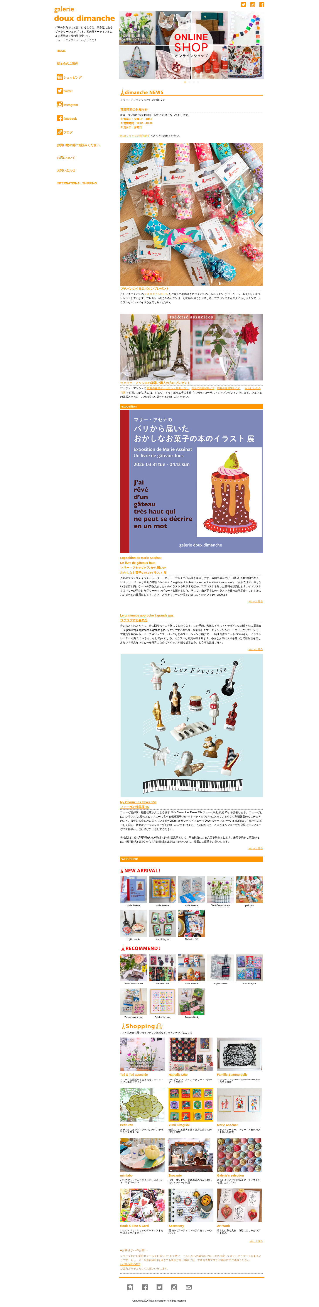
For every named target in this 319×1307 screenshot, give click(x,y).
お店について (66, 157)
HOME (61, 51)
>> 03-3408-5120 (130, 1264)
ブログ (65, 132)
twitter (65, 91)
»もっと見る (255, 601)
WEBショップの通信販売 (135, 135)
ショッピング (69, 77)
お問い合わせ (66, 170)
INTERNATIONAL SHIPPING (77, 183)
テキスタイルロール (156, 294)
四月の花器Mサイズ (202, 388)
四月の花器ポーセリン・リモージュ (168, 388)
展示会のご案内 (67, 63)
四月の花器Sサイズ (228, 388)
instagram (67, 104)
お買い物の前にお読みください (78, 145)
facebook (67, 118)
